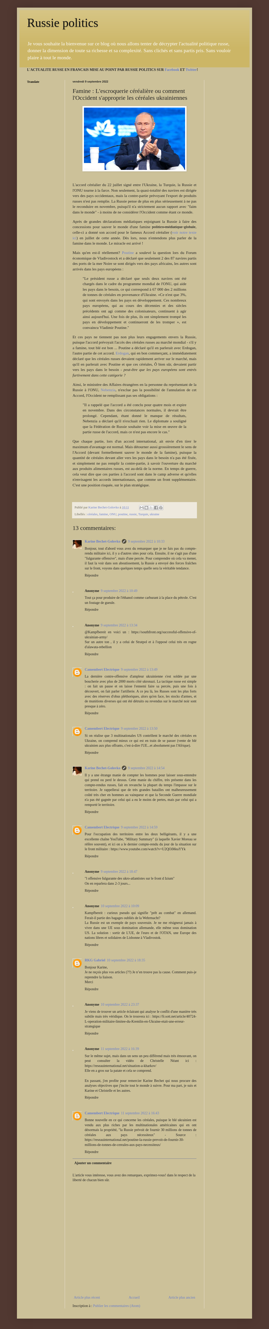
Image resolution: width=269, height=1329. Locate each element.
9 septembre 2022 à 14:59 (139, 827)
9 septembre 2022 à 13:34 (119, 625)
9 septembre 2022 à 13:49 (139, 669)
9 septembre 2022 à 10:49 (119, 591)
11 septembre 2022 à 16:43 (140, 1113)
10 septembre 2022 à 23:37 (120, 1004)
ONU (112, 514)
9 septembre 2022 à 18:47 (119, 872)
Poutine (128, 252)
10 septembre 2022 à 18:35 (126, 960)
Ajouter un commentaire (92, 1163)
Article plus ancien (181, 1297)
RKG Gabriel (95, 960)
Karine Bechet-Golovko (102, 541)
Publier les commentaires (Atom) (116, 1306)
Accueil (134, 1297)
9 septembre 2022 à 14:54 (146, 768)
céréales (92, 514)
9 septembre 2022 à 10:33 (146, 541)
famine (103, 514)
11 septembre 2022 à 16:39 (120, 1049)
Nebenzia (108, 390)
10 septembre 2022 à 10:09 (120, 906)
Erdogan (122, 353)
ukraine (154, 514)
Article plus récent (87, 1297)
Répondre (91, 575)
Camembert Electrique (102, 669)
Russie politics (62, 22)
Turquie (143, 514)
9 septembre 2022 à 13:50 (139, 728)
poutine (123, 514)
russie (133, 514)
